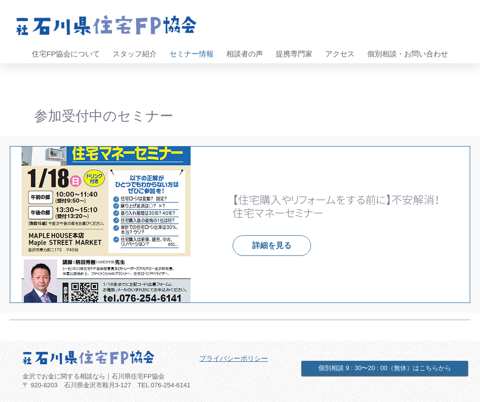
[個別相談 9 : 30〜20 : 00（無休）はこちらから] (385, 368)
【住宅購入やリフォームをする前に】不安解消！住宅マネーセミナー (336, 206)
